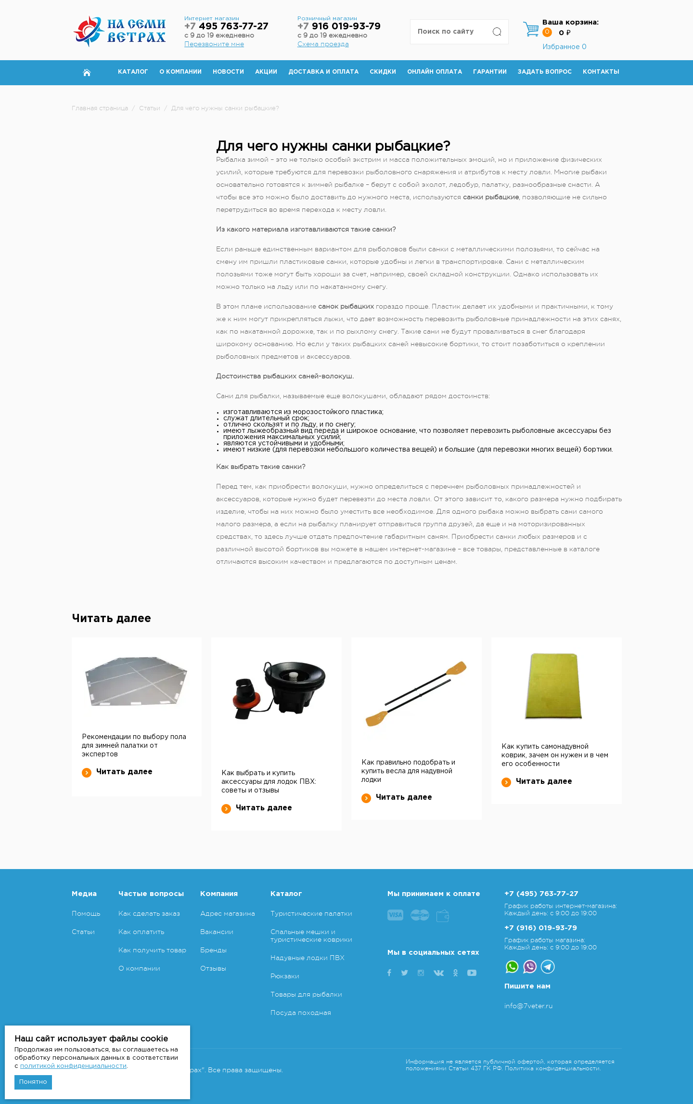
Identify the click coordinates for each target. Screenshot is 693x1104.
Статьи (83, 931)
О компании (180, 72)
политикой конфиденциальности (73, 1066)
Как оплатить (141, 931)
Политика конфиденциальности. (553, 1068)
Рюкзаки (284, 976)
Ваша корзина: (570, 22)
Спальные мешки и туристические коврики (311, 935)
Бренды (213, 950)
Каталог (133, 72)
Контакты (601, 72)
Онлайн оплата (434, 72)
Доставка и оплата (323, 72)
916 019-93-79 (339, 27)
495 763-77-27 (226, 27)
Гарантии (490, 72)
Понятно (33, 1082)
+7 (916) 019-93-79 (540, 928)
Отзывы (213, 968)
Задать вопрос (545, 72)
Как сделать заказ (149, 913)
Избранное (564, 47)
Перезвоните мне (214, 44)
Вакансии (216, 931)
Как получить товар (152, 950)
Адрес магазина (227, 913)
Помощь (86, 913)
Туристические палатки (311, 913)
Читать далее (117, 772)
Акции (266, 72)
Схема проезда (323, 44)
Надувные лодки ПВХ (307, 957)
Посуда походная (300, 1012)
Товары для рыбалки (306, 994)
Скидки (383, 72)
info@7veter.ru (528, 1006)
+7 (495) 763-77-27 (541, 894)
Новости (228, 72)
